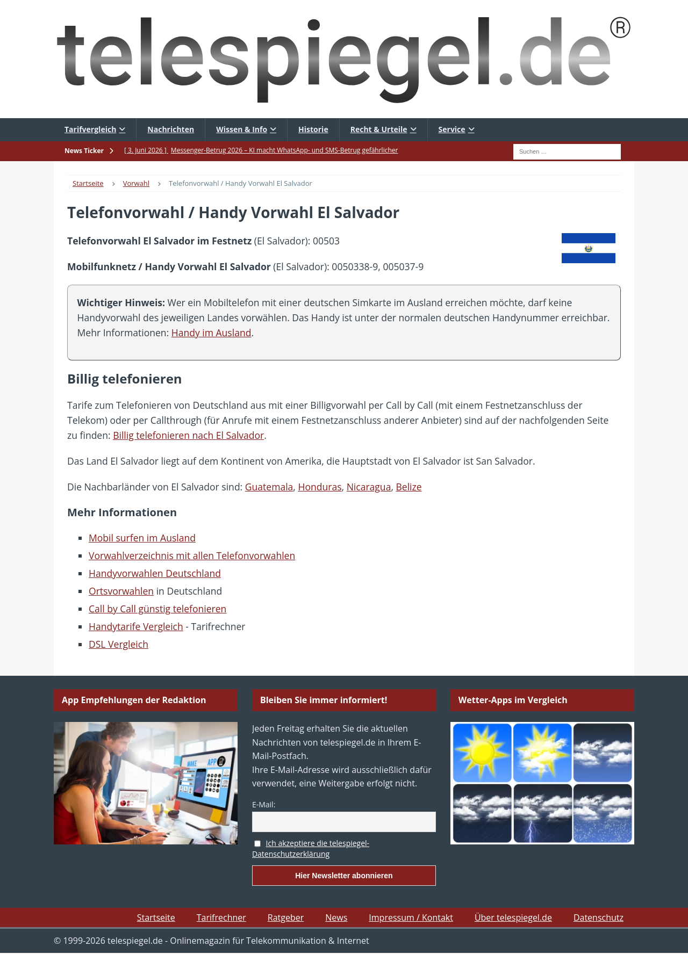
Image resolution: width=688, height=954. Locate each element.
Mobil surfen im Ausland (142, 537)
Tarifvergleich (90, 129)
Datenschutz (599, 917)
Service (452, 129)
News (336, 917)
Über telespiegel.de (513, 917)
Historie (313, 129)
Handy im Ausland (211, 332)
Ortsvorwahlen (121, 590)
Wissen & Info (241, 129)
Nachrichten (170, 129)
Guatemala (269, 486)
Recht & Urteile (378, 129)
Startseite (156, 917)
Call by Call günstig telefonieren (157, 608)
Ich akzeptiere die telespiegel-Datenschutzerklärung (310, 848)
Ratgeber (286, 917)
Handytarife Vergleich (136, 626)
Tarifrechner (221, 917)
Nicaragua (369, 486)
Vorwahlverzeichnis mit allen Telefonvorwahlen (192, 555)
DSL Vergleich (118, 644)
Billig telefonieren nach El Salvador (188, 435)
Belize (409, 486)
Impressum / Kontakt (411, 917)
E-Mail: (263, 804)
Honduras (319, 486)
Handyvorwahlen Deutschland (155, 573)
